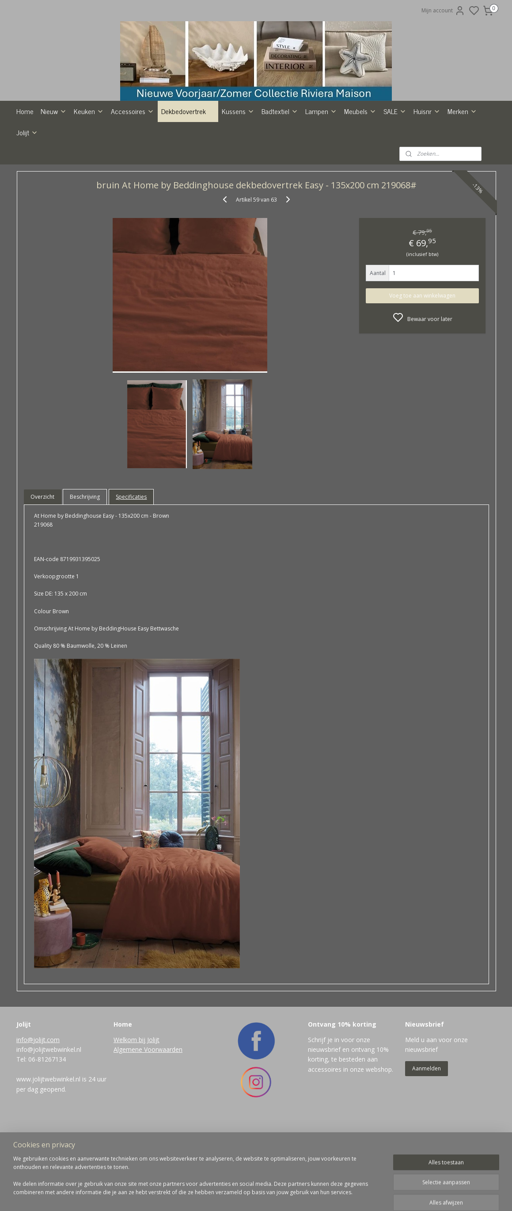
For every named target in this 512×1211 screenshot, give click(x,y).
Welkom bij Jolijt (136, 1093)
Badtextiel (280, 164)
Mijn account (443, 10)
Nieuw (54, 164)
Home (25, 164)
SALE (394, 164)
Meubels (360, 164)
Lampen (321, 164)
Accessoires (132, 164)
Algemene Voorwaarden (148, 1102)
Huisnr (426, 164)
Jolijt (27, 185)
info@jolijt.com (38, 1093)
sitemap (274, 1195)
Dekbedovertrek (188, 164)
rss (292, 1195)
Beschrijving (85, 550)
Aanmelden (426, 1121)
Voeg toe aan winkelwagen (422, 348)
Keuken (89, 164)
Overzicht (42, 550)
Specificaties (131, 550)
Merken (462, 164)
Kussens (238, 164)
